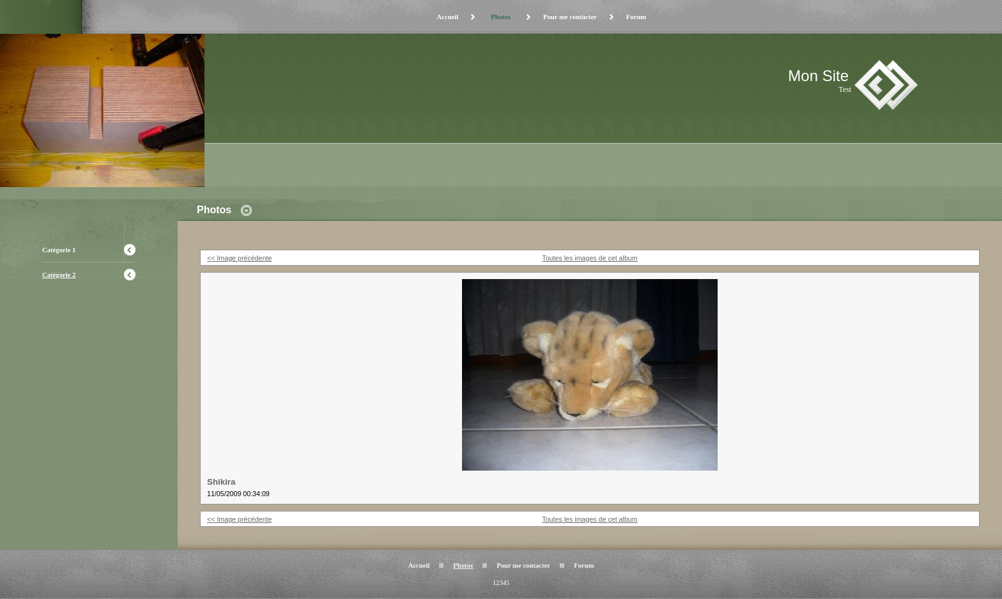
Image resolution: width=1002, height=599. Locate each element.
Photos (501, 16)
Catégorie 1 (58, 250)
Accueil (447, 16)
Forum (636, 16)
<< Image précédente (239, 258)
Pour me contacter (570, 16)
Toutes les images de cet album (589, 258)
